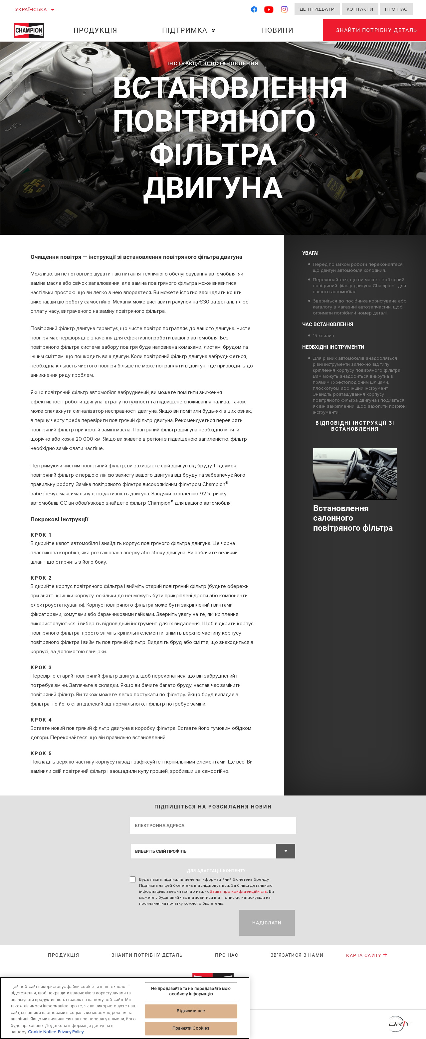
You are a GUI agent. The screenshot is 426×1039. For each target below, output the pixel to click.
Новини (278, 30)
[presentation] (180, 923)
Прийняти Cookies (190, 1028)
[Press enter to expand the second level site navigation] (213, 30)
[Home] (32, 30)
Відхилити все (191, 1011)
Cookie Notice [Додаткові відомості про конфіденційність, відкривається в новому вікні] (42, 1032)
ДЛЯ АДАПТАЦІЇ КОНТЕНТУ (216, 870)
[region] (125, 1008)
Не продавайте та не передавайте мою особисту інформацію (191, 991)
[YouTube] (269, 11)
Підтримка (185, 30)
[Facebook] (254, 11)
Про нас (396, 9)
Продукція (95, 30)
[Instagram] (284, 11)
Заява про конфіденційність (238, 891)
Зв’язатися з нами (297, 955)
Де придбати (317, 9)
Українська (31, 9)
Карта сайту (366, 955)
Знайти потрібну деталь (147, 955)
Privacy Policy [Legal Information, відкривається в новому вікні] (71, 1032)
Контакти (360, 9)
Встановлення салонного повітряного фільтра (353, 518)
